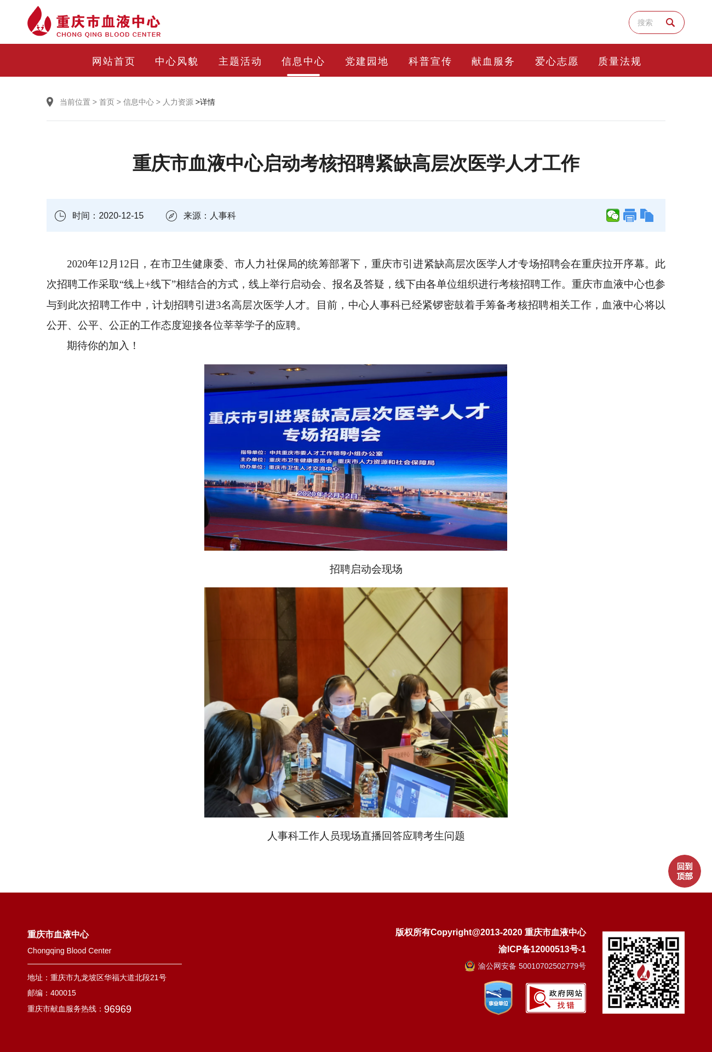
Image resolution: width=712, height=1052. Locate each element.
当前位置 (75, 102)
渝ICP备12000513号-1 (542, 949)
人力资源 (178, 102)
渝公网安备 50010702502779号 (525, 966)
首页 (106, 102)
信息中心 (138, 102)
